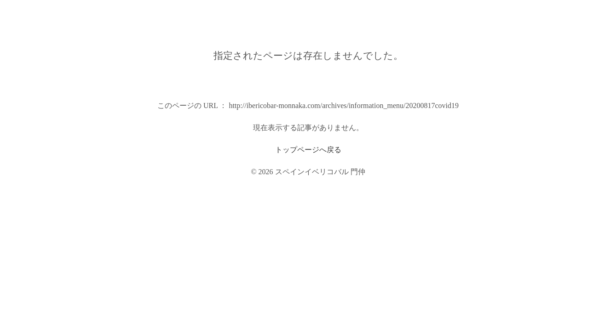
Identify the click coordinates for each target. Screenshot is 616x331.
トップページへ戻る (308, 150)
